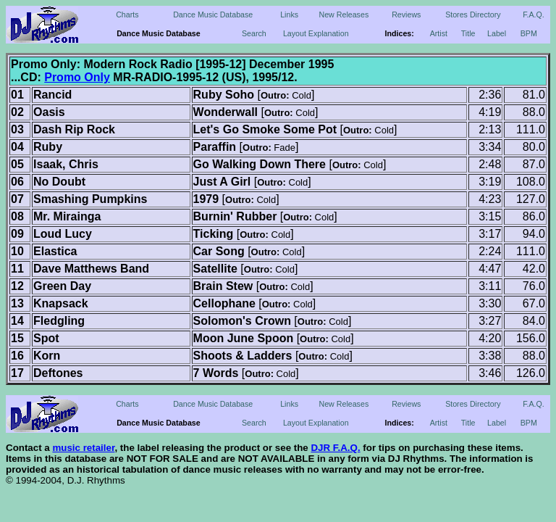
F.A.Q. (533, 14)
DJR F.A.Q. (335, 447)
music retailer (83, 447)
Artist (438, 33)
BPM (529, 33)
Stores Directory (472, 14)
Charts (127, 14)
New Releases (344, 14)
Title (468, 33)
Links (289, 14)
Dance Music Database (213, 14)
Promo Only (77, 77)
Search (254, 33)
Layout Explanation (316, 33)
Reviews (406, 14)
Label (496, 33)
